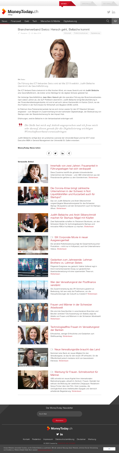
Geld (27, 21)
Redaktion (36, 439)
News (4, 21)
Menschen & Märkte (50, 21)
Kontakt (26, 439)
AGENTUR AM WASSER (66, 443)
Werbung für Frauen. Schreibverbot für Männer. (74, 373)
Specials (86, 4)
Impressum (48, 439)
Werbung (92, 439)
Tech (34, 21)
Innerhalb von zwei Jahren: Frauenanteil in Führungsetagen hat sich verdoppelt (74, 167)
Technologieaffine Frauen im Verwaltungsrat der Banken (74, 328)
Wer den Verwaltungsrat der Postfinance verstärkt (73, 283)
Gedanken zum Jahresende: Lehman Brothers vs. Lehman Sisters (71, 261)
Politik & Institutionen (81, 33)
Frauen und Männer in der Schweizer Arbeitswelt (71, 306)
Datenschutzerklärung (64, 439)
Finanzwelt (16, 21)
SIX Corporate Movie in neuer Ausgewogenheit (69, 239)
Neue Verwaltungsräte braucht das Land (75, 349)
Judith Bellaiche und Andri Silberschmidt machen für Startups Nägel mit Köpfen (73, 216)
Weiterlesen (93, 177)
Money (64, 4)
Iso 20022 (107, 4)
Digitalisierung (70, 21)
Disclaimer (81, 439)
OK (109, 449)
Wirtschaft (67, 33)
